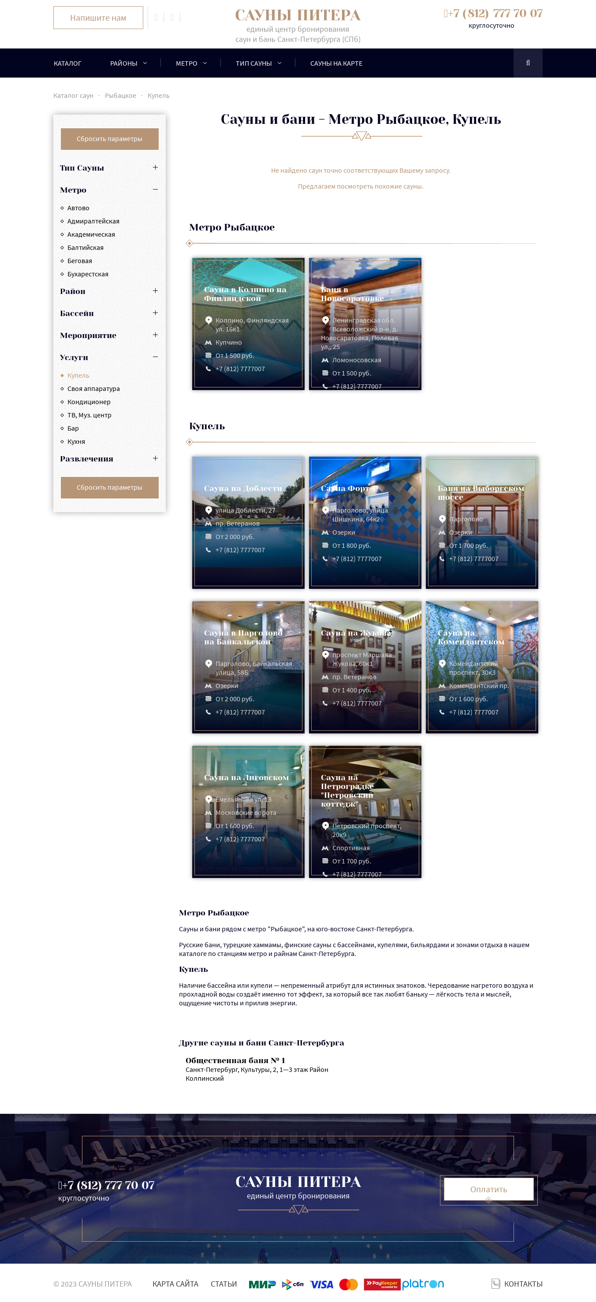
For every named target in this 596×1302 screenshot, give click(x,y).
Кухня (76, 441)
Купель (78, 375)
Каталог (68, 63)
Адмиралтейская (93, 220)
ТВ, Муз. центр (89, 414)
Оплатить (488, 1188)
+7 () (495, 13)
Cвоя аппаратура (93, 388)
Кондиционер (89, 401)
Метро (186, 63)
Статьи (224, 1284)
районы (124, 63)
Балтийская (85, 247)
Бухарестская (87, 273)
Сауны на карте (336, 63)
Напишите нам (98, 17)
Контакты (523, 1284)
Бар (73, 428)
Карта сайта (175, 1284)
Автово (78, 207)
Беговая (79, 260)
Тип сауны (254, 63)
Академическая (91, 234)
